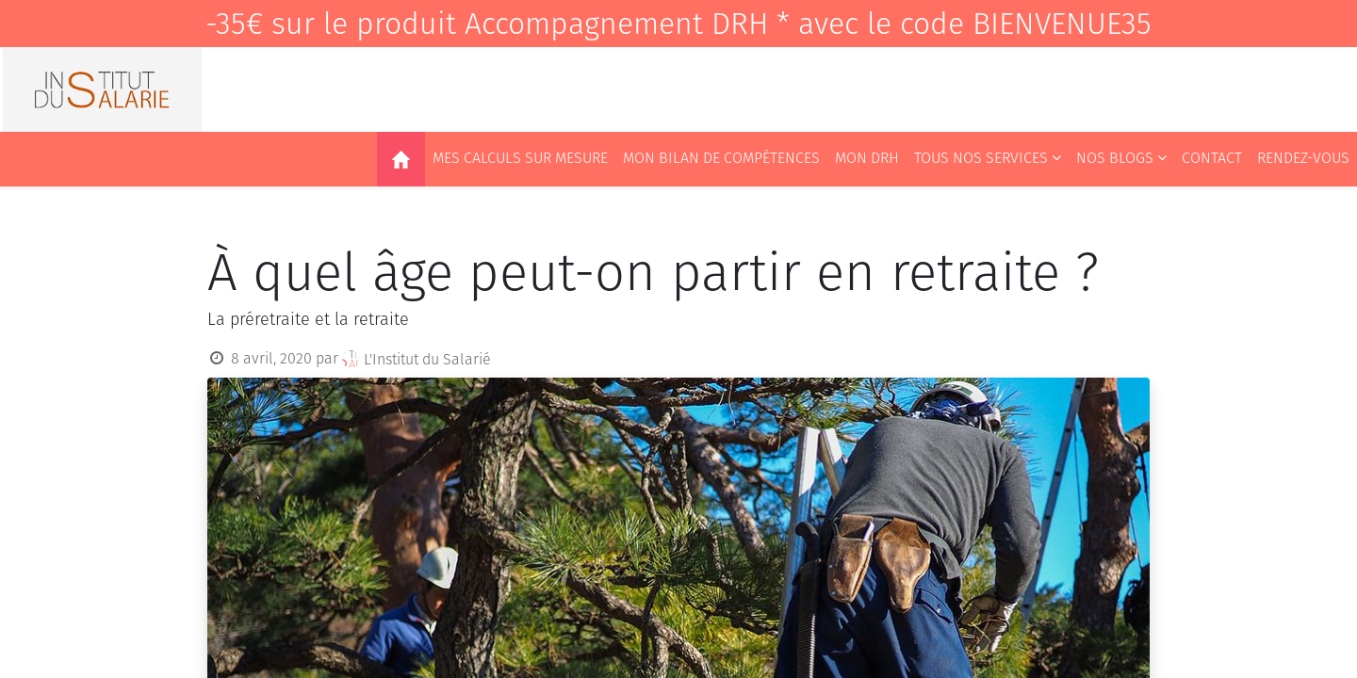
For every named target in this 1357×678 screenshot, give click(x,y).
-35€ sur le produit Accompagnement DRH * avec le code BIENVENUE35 (678, 23)
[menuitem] (401, 159)
